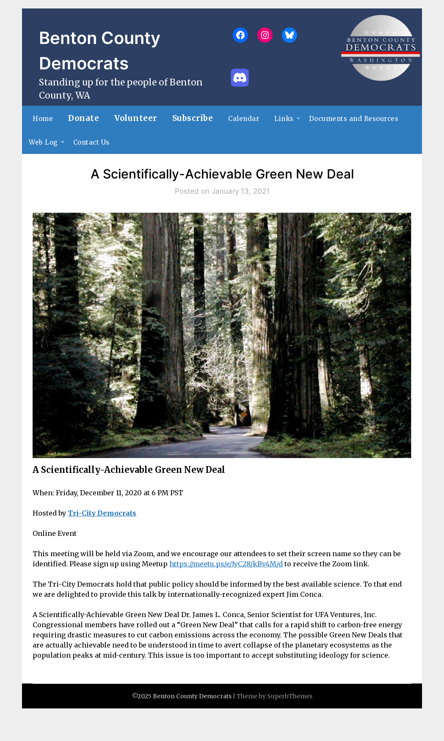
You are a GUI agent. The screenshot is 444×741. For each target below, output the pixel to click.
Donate (83, 118)
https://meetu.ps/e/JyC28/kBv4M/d (226, 564)
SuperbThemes (289, 696)
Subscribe (192, 118)
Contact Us (91, 142)
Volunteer (135, 118)
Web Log (43, 142)
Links (284, 119)
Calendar (243, 119)
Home (43, 119)
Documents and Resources (354, 119)
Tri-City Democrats (102, 513)
